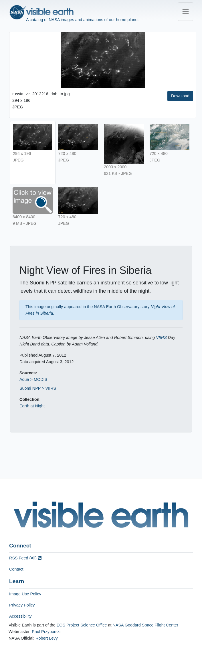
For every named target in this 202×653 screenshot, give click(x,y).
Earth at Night (32, 406)
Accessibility (20, 616)
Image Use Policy (25, 594)
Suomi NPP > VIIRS (37, 388)
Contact (16, 569)
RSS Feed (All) (25, 558)
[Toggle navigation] (185, 11)
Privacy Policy (22, 605)
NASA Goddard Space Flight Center (145, 625)
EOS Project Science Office (82, 625)
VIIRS (161, 337)
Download (180, 96)
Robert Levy (46, 638)
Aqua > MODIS (33, 379)
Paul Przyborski (46, 631)
